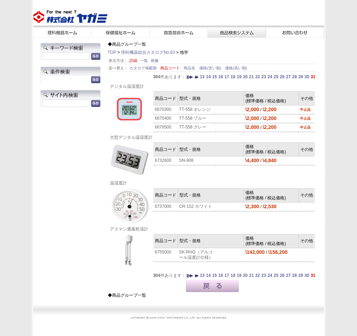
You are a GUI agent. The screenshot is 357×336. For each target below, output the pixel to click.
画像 (154, 60)
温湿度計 (118, 183)
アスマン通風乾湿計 (129, 229)
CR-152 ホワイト (195, 206)
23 (263, 76)
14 (208, 76)
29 (300, 76)
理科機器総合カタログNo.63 (148, 52)
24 (270, 76)
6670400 (163, 118)
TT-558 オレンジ (195, 109)
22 (257, 76)
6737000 (163, 206)
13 (202, 76)
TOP (112, 52)
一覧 (144, 60)
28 (294, 76)
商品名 (190, 68)
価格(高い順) (236, 68)
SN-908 (186, 160)
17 (226, 76)
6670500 (163, 127)
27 (288, 76)
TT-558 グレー (192, 127)
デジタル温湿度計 (127, 86)
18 (232, 76)
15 (214, 76)
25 (276, 76)
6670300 (163, 109)
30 (307, 76)
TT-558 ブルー (192, 118)
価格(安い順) (210, 68)
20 (245, 76)
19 (239, 76)
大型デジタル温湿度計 (131, 137)
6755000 (163, 252)
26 (282, 76)
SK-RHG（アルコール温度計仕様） (196, 255)
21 (251, 76)
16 (220, 76)
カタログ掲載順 (143, 68)
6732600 (163, 160)
